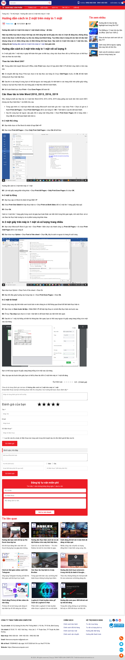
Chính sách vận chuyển (71, 634)
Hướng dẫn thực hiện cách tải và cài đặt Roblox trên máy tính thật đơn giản (44, 542)
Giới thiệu (44, 8)
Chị (55, 464)
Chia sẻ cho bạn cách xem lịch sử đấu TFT (111, 39)
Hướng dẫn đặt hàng (93, 631)
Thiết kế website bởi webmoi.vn (84, 657)
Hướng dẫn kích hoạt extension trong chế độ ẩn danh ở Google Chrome (72, 572)
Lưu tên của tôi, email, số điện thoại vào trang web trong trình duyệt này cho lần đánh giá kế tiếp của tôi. (39, 438)
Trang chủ (32, 8)
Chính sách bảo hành (71, 624)
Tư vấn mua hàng (92, 624)
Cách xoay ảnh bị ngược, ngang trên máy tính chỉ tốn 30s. (110, 46)
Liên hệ (76, 8)
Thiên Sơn (7, 23)
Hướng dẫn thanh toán (93, 634)
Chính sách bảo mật (70, 631)
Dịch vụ (55, 8)
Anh (49, 464)
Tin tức (65, 8)
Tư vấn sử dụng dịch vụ (94, 627)
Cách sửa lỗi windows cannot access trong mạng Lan (109, 53)
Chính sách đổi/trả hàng (72, 627)
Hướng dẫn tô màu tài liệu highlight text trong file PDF (108, 24)
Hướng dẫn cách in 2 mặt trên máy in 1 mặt (32, 18)
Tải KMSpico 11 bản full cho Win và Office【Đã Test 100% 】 (110, 31)
